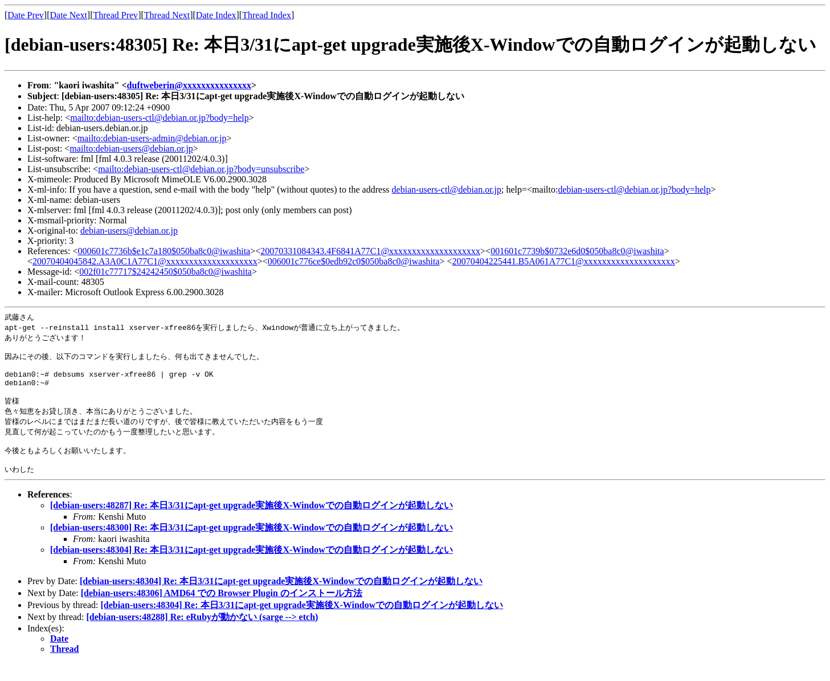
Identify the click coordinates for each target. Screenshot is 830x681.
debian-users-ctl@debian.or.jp (446, 189)
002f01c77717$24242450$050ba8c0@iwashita (165, 271)
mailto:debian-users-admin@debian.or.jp (152, 138)
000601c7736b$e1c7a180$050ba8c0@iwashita (164, 251)
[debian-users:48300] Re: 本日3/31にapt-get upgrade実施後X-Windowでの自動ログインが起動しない (251, 545)
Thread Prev (115, 15)
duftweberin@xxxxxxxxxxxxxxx (189, 85)
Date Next (68, 15)
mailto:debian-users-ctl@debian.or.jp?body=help (159, 118)
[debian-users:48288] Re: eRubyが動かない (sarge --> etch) (202, 634)
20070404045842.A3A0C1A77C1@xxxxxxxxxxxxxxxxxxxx (144, 261)
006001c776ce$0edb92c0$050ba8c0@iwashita (354, 261)
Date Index (216, 15)
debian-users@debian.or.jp (129, 230)
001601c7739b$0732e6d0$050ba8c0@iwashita (577, 251)
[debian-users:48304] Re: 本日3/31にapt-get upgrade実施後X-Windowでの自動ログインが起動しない (251, 567)
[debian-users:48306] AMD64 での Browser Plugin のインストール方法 (221, 610)
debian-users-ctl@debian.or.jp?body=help (634, 189)
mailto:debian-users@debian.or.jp (131, 148)
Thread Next (167, 15)
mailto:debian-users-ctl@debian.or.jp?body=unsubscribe (201, 169)
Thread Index (266, 15)
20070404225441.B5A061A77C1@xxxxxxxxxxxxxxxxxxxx (563, 261)
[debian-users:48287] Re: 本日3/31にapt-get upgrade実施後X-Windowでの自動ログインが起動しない (251, 523)
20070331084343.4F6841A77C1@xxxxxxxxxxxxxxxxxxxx (370, 251)
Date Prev (25, 15)
